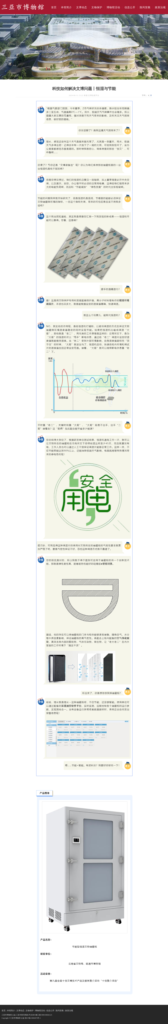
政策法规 (160, 7)
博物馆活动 (113, 7)
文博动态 (81, 7)
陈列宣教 (145, 7)
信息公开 (130, 7)
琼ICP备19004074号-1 (33, 1018)
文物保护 (96, 7)
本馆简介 (66, 7)
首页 (54, 7)
